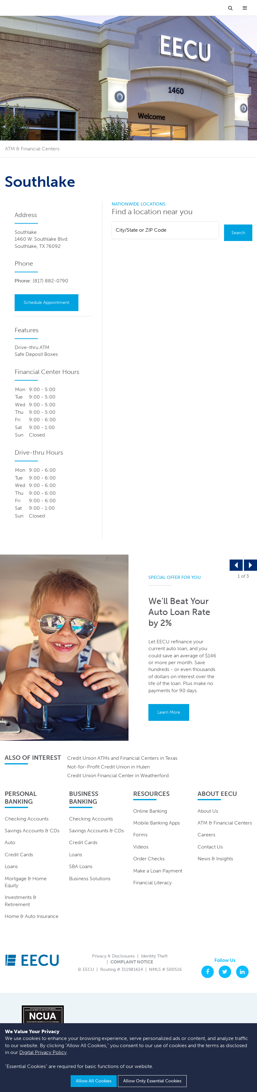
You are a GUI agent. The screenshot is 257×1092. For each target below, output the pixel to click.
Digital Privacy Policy (43, 1053)
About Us (208, 811)
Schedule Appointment (46, 302)
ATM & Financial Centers (225, 823)
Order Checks (149, 859)
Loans (11, 867)
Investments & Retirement (20, 901)
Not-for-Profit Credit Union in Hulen (108, 767)
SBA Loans (80, 867)
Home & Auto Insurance (31, 916)
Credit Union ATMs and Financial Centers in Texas (122, 758)
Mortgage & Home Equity (26, 882)
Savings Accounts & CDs (32, 831)
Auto (10, 843)
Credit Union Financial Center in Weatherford (118, 776)
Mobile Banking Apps (156, 823)
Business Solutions (89, 879)
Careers (206, 835)
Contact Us (210, 847)
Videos (140, 847)
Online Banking (150, 811)
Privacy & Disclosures (113, 956)
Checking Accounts (27, 819)
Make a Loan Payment (157, 871)
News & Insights (215, 859)
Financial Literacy (152, 883)
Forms (140, 835)
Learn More (168, 712)
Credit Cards (19, 855)
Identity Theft (154, 956)
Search (238, 232)
